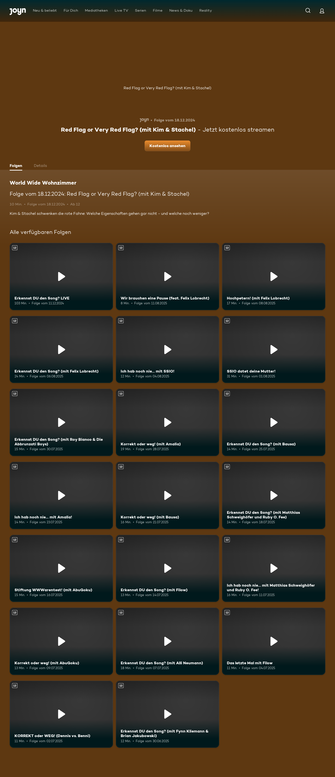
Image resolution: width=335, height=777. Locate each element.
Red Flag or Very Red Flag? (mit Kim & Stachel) (167, 88)
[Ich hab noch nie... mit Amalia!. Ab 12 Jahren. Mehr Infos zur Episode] (61, 495)
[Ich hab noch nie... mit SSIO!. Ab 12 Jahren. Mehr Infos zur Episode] (167, 349)
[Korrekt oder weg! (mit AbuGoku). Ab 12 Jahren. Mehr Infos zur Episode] (61, 641)
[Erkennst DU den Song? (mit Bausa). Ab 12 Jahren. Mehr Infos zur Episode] (273, 422)
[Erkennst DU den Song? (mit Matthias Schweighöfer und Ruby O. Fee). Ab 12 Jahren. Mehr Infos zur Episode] (273, 495)
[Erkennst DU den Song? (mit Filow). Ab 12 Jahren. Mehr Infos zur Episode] (167, 568)
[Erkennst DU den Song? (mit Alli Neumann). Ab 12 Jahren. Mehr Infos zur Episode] (167, 641)
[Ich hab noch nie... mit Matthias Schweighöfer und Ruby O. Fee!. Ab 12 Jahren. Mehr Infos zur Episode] (273, 568)
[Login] (322, 11)
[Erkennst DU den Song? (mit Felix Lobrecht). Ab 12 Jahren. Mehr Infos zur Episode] (61, 349)
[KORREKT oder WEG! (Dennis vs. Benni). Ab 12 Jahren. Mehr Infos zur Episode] (61, 714)
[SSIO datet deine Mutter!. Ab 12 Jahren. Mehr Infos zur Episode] (273, 349)
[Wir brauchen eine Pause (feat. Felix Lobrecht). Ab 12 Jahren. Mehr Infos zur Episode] (167, 276)
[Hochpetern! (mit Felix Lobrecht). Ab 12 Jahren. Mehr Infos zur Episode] (273, 276)
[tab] (17, 166)
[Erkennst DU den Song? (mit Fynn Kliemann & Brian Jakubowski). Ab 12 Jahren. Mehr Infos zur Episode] (167, 714)
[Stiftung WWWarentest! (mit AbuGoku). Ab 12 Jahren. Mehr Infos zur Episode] (61, 568)
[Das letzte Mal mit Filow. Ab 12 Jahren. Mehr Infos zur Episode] (273, 641)
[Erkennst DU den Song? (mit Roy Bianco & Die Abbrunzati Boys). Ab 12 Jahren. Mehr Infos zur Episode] (61, 422)
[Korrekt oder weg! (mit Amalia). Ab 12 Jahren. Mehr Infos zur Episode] (167, 422)
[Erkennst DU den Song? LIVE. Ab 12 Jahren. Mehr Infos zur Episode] (61, 276)
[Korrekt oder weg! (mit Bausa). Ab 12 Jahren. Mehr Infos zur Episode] (167, 495)
